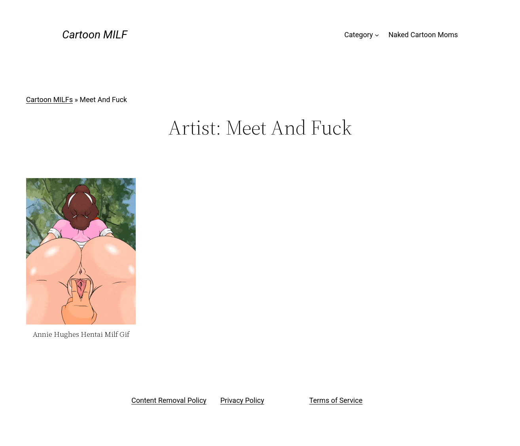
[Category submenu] (377, 35)
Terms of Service (335, 400)
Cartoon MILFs (49, 99)
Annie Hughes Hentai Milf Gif (81, 334)
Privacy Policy (242, 400)
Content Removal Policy (169, 400)
